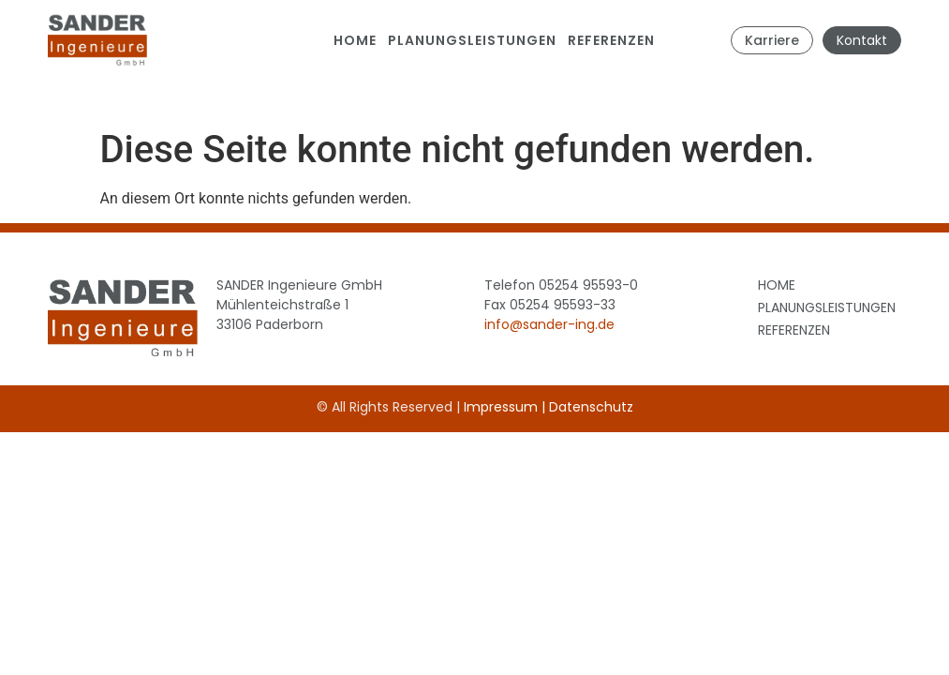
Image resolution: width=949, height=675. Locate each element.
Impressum (501, 407)
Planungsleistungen (472, 40)
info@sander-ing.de (549, 324)
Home (355, 40)
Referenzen (611, 40)
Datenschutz (591, 407)
